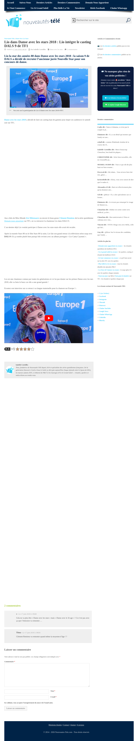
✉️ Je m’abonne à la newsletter (115, 98)
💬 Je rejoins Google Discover (115, 105)
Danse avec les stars (22, 38)
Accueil (10, 2)
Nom (53, 691)
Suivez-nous (25, 2)
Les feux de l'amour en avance (108, 270)
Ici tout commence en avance (108, 258)
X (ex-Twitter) (104, 293)
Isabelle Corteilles (39, 49)
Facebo (101, 296)
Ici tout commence (16, 8)
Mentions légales (55, 725)
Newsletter (80, 8)
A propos (80, 725)
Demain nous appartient (97, 2)
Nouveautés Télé (9, 38)
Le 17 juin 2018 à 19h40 (28, 614)
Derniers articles (44, 2)
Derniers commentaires (69, 2)
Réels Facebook (97, 8)
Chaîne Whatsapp (118, 8)
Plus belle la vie (61, 8)
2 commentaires (72, 49)
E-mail (53, 697)
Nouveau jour (103, 276)
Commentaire (9, 662)
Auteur (73, 725)
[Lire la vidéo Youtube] (49, 318)
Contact (66, 725)
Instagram (102, 299)
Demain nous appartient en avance (110, 246)
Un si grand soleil (39, 8)
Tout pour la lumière (122, 276)
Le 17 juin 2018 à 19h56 (31, 633)
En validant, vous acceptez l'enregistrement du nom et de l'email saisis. (28, 703)
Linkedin (102, 317)
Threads (102, 302)
